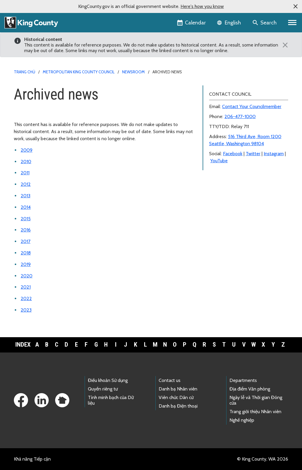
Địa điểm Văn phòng (249, 389)
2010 (26, 161)
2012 (26, 184)
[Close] (283, 45)
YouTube (219, 160)
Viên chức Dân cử (176, 397)
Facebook (232, 153)
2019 (26, 264)
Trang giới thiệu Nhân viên (255, 411)
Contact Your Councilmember (251, 106)
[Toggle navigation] (292, 22)
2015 (26, 218)
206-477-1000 (240, 116)
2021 (26, 287)
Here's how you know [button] (202, 6)
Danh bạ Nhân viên (178, 389)
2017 (25, 241)
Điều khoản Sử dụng (108, 380)
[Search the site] (265, 22)
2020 (26, 276)
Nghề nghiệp (241, 420)
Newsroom (133, 71)
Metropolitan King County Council (78, 71)
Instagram (274, 153)
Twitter (253, 153)
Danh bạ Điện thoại (178, 406)
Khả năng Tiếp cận (32, 459)
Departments (243, 380)
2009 (26, 150)
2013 (25, 195)
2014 (26, 207)
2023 (26, 310)
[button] (295, 6)
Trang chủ (24, 71)
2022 (26, 298)
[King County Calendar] (192, 22)
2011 (25, 173)
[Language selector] (229, 22)
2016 (26, 230)
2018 (26, 253)
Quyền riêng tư (103, 389)
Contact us (169, 380)
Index (23, 344)
